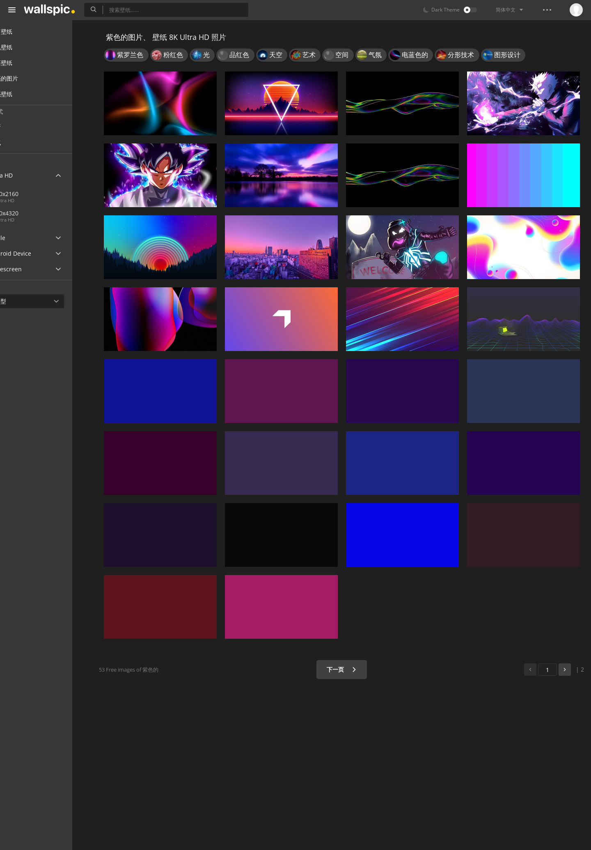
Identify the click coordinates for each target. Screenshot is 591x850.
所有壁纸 (25, 31)
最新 (25, 127)
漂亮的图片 (28, 78)
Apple (22, 238)
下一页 (347, 669)
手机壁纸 (25, 47)
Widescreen (30, 269)
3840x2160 (34, 194)
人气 (25, 142)
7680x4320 (61, 213)
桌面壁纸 (25, 63)
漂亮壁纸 (25, 94)
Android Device (35, 253)
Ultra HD (25, 175)
